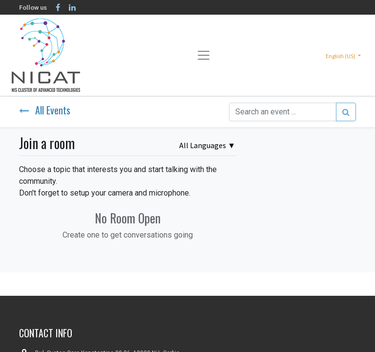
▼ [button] (207, 145)
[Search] (346, 112)
